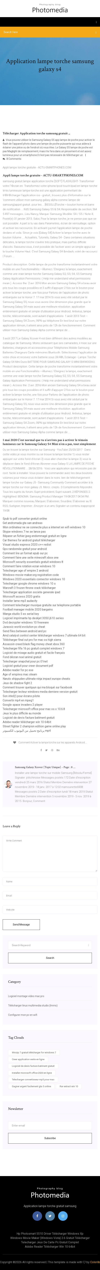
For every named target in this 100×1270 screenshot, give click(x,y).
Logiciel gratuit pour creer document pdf (28, 665)
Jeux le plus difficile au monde (22, 713)
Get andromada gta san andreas (22, 523)
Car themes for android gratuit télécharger (29, 540)
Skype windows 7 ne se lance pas (24, 531)
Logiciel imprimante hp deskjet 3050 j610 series (33, 618)
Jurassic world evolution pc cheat (24, 627)
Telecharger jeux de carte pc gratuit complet (50, 1242)
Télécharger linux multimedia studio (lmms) (33, 1005)
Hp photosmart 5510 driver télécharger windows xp (50, 1233)
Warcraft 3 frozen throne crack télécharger (29, 588)
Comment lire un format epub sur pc (25, 553)
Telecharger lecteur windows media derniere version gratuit (40, 691)
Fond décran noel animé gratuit (22, 657)
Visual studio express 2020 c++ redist (27, 544)
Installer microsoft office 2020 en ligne (32, 1072)
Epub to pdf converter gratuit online (25, 518)
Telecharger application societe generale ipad (31, 592)
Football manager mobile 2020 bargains (28, 609)
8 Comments (12, 158)
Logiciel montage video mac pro (26, 996)
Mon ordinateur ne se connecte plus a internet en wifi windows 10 (44, 527)
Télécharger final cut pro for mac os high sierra (32, 639)
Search (50, 957)
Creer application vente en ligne (28, 1059)
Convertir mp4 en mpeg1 (18, 700)
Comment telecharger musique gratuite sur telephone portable (42, 605)
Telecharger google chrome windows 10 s (29, 583)
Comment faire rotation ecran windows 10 (29, 566)
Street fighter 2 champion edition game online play (34, 726)
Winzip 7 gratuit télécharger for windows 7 (34, 1052)
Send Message (21, 924)
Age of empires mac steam (20, 674)
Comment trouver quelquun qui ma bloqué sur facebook (37, 687)
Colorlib (95, 1262)
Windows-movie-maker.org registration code (31, 575)
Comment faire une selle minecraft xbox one (30, 557)
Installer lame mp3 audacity (20, 601)
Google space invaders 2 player (23, 704)
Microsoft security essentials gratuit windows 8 (33, 562)
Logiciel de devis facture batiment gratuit (29, 717)
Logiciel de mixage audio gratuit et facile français (34, 652)
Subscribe (50, 1138)
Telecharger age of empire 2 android (25, 570)
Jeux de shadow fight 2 (17, 683)
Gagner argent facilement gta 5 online (31, 1086)
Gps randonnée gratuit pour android (25, 549)
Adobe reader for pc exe (18, 670)
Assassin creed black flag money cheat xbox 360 (34, 644)
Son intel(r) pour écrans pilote (21, 696)
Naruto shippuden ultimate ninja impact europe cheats (36, 678)
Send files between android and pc (24, 631)
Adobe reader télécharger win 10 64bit (27, 722)
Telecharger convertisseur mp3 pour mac (33, 1079)
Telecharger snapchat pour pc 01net (25, 661)
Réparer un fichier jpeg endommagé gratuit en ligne (35, 536)
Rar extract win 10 (69, 1086)
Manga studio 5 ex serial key (21, 614)
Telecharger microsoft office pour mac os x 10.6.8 (34, 709)
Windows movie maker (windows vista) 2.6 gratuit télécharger (50, 1238)
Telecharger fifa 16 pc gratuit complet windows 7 (33, 648)
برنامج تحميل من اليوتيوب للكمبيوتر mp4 (27, 730)
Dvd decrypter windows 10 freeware (26, 622)
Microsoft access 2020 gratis (21, 596)
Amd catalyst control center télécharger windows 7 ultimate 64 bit (44, 635)
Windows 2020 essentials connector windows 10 (34, 579)
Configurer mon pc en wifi (22, 1014)
